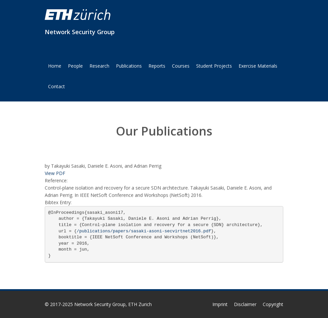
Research (99, 66)
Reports (156, 66)
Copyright (273, 304)
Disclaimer (245, 304)
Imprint (220, 304)
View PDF (55, 173)
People (75, 66)
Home (54, 66)
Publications (129, 66)
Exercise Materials (258, 66)
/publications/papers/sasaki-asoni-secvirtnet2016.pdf (144, 230)
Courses (181, 66)
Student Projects (214, 66)
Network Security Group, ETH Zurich (113, 304)
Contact (56, 86)
